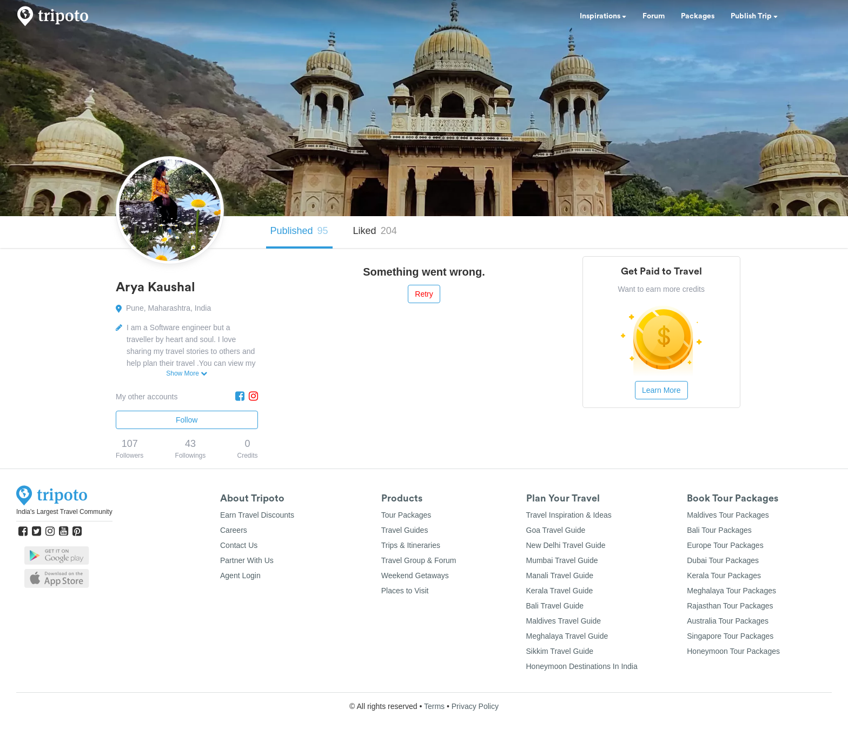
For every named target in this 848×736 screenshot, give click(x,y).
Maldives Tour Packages (728, 515)
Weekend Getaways (415, 575)
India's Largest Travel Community (64, 512)
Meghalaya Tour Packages (731, 590)
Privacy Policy (475, 706)
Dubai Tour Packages (723, 560)
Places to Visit (405, 590)
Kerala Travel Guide (559, 590)
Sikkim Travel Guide (559, 651)
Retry (424, 294)
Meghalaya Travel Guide (567, 636)
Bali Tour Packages (719, 530)
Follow (186, 420)
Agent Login (240, 575)
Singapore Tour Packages (730, 636)
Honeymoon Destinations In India (582, 666)
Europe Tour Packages (725, 545)
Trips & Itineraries (410, 545)
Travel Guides (404, 530)
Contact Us (238, 545)
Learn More (661, 390)
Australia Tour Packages (728, 621)
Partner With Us (247, 560)
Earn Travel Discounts (257, 515)
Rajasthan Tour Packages (730, 605)
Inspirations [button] (603, 16)
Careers (233, 530)
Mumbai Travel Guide (562, 560)
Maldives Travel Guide (563, 621)
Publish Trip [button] (754, 16)
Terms (434, 706)
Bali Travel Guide (555, 605)
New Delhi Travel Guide (566, 545)
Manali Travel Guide (560, 575)
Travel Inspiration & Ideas (569, 515)
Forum (653, 16)
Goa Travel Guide (556, 530)
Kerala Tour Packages (724, 575)
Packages (697, 16)
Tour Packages (406, 515)
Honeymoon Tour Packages (733, 651)
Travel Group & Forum (418, 560)
